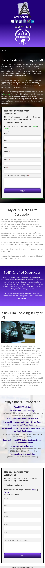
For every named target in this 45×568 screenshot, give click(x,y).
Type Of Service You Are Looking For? (16, 176)
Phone (7, 160)
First (5, 140)
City (6, 168)
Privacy (34, 126)
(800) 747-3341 (22, 26)
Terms (6, 129)
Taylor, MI (6, 94)
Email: (7, 152)
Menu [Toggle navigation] (4, 50)
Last (5, 148)
